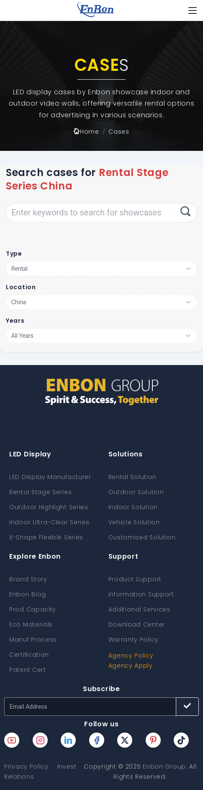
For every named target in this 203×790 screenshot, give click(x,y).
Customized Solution (142, 537)
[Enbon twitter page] (124, 740)
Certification (29, 654)
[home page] (95, 10)
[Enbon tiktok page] (181, 740)
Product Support (135, 579)
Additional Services (139, 609)
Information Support (141, 594)
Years (15, 320)
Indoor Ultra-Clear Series (49, 522)
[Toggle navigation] (192, 10)
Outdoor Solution (136, 492)
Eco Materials (31, 624)
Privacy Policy (26, 766)
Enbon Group (164, 766)
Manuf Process (33, 639)
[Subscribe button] (187, 706)
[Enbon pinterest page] (153, 740)
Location (21, 287)
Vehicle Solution (134, 522)
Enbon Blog (27, 594)
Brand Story (28, 579)
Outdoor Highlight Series (48, 507)
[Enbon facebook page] (96, 740)
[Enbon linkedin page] (68, 740)
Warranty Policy (133, 639)
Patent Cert (27, 670)
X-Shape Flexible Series (46, 537)
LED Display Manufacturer (50, 477)
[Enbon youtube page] (11, 740)
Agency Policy (131, 655)
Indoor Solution (133, 507)
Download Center (136, 624)
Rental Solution (132, 477)
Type (14, 253)
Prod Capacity (32, 609)
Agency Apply (130, 665)
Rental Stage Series (40, 492)
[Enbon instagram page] (40, 740)
